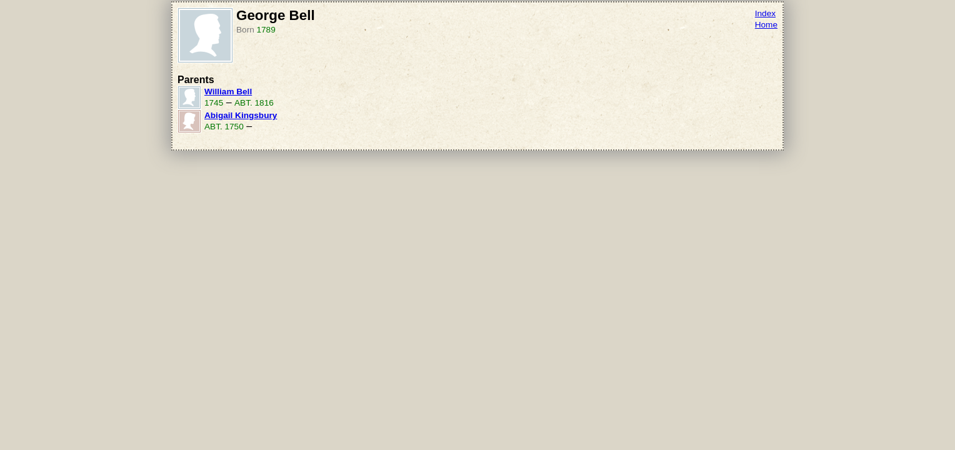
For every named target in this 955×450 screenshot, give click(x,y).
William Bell (228, 91)
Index (765, 13)
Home (766, 24)
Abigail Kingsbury (240, 115)
